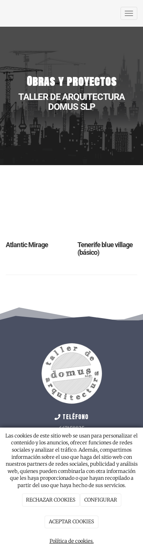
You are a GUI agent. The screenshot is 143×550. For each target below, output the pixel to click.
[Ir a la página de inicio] (4, 13)
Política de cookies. (72, 541)
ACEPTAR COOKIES (71, 521)
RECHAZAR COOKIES (51, 500)
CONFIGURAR (100, 500)
